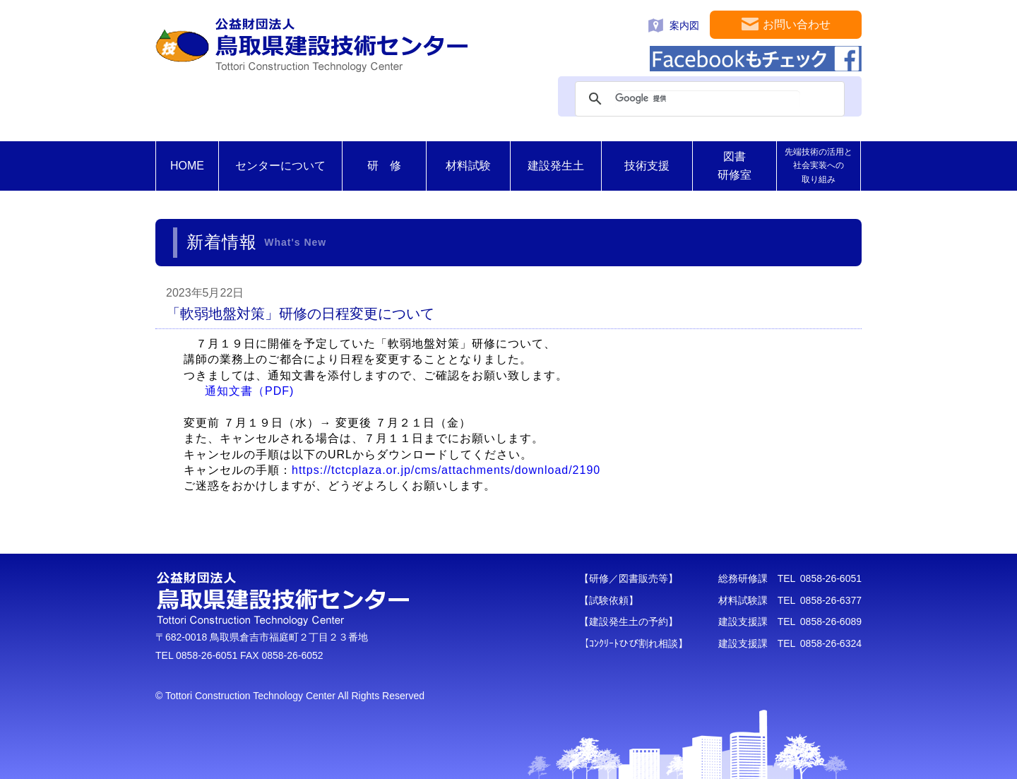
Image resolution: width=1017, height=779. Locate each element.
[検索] (707, 98)
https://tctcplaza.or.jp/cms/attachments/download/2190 (446, 470)
